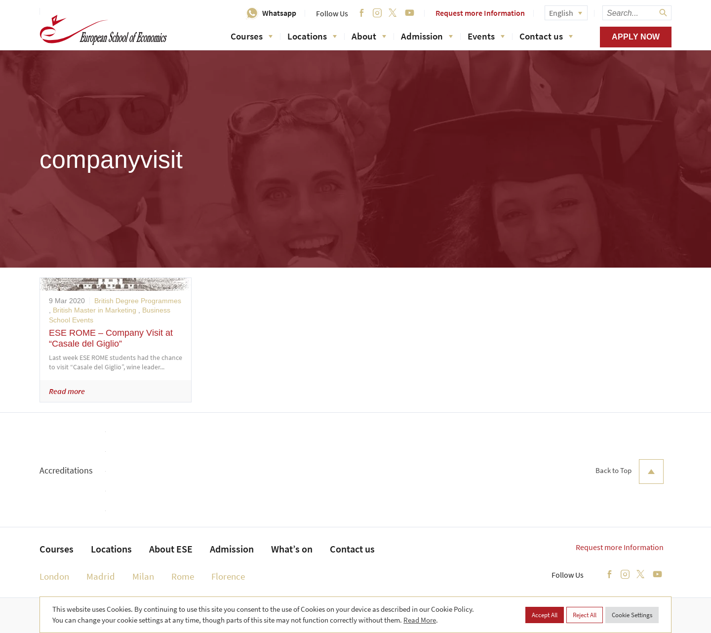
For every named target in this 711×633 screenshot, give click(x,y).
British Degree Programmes (137, 301)
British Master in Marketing (94, 310)
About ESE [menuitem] (171, 549)
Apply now (636, 36)
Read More (419, 620)
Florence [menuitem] (228, 576)
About (369, 36)
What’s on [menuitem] (292, 549)
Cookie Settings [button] (632, 615)
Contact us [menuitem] (352, 549)
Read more (67, 391)
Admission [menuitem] (232, 549)
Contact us (546, 36)
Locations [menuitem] (111, 549)
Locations (312, 36)
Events (486, 36)
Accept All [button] (544, 615)
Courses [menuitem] (57, 549)
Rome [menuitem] (182, 576)
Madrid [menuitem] (100, 576)
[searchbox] (637, 12)
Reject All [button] (584, 615)
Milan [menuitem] (143, 576)
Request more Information (480, 13)
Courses (252, 36)
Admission (427, 36)
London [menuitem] (54, 576)
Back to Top (629, 471)
